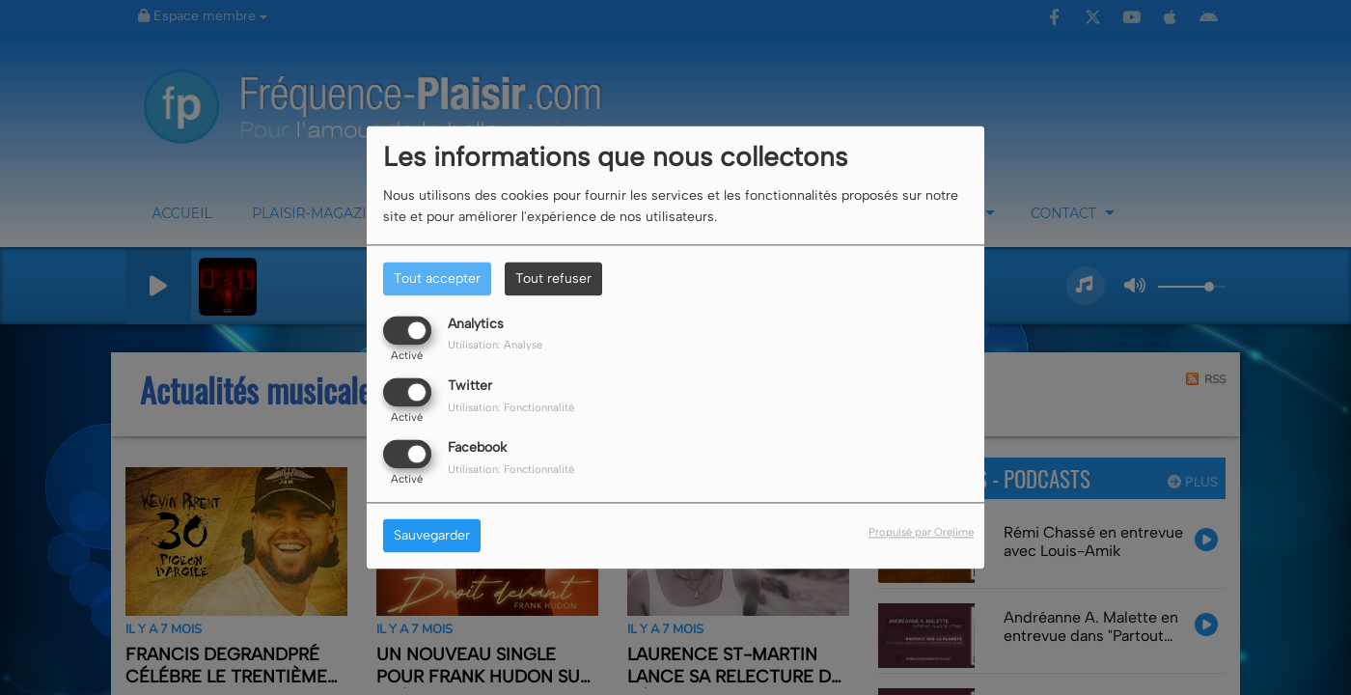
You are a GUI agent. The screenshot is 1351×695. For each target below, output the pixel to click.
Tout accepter (437, 278)
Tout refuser (553, 278)
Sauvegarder (432, 536)
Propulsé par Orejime (921, 533)
